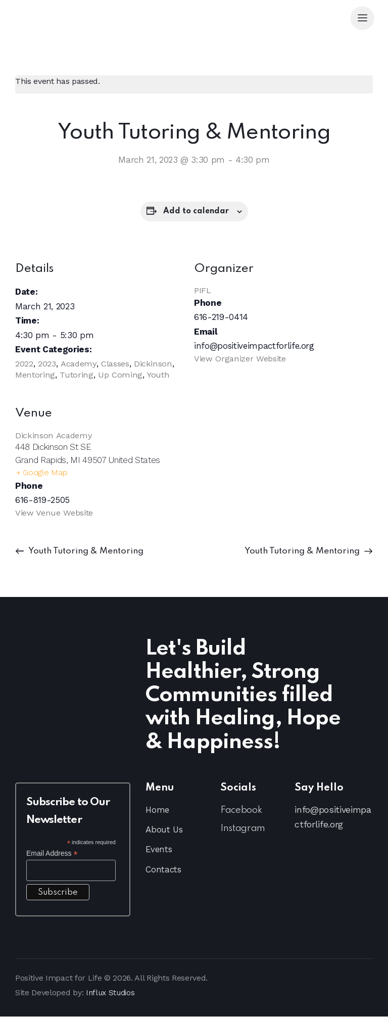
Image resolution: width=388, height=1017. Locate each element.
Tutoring (77, 374)
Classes (116, 363)
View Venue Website (54, 513)
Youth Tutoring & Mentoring (88, 551)
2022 (24, 363)
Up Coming (122, 374)
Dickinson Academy (54, 435)
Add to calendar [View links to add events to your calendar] (196, 211)
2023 (47, 363)
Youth (160, 374)
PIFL (202, 290)
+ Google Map (42, 473)
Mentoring (35, 374)
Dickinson (154, 363)
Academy (79, 363)
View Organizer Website (240, 358)
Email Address (52, 854)
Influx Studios (112, 993)
